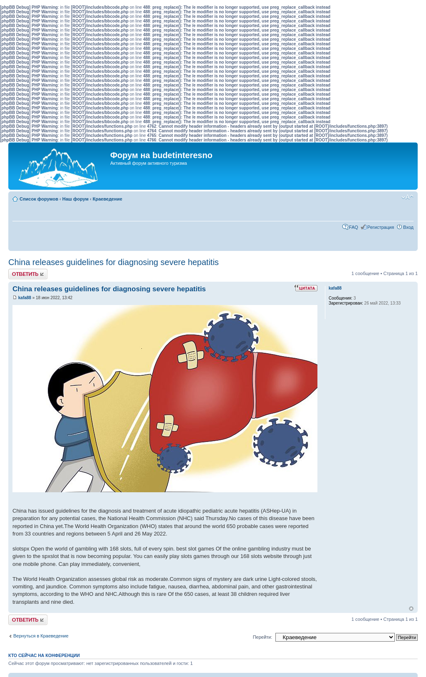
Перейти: (262, 637)
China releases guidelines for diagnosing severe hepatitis (113, 262)
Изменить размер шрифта (407, 197)
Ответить (27, 274)
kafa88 (24, 297)
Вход (408, 227)
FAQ (353, 227)
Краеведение (107, 198)
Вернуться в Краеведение (41, 635)
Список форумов (39, 198)
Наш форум (75, 198)
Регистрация (380, 227)
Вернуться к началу (411, 608)
